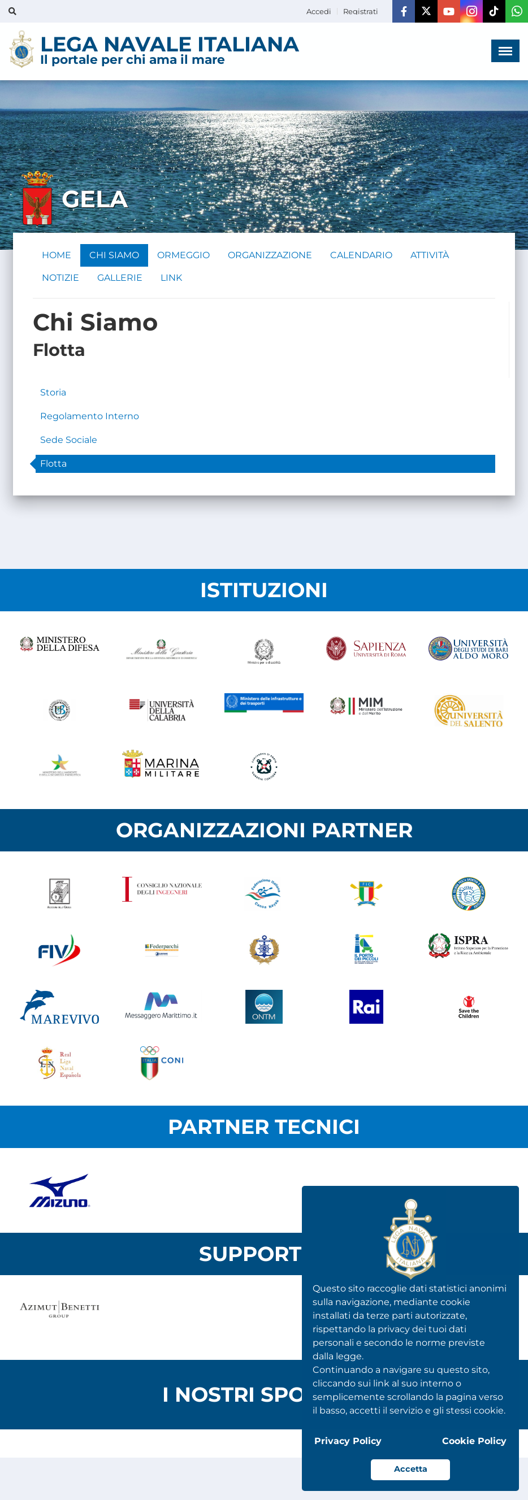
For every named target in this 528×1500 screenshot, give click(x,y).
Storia (53, 392)
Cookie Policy (474, 1441)
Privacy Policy (348, 1441)
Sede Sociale (68, 439)
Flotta (53, 463)
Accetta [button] (410, 1469)
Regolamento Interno (89, 416)
